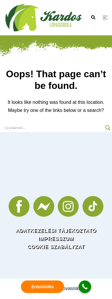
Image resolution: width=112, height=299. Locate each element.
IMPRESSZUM (56, 238)
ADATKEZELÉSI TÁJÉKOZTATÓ (56, 230)
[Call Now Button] (85, 286)
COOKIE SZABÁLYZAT (56, 246)
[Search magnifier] (108, 128)
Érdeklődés (42, 286)
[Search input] (53, 128)
